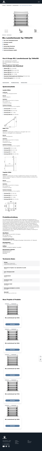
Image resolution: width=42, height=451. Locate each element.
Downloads (17, 443)
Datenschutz (29, 441)
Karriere (16, 442)
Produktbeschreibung (15, 82)
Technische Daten (24, 82)
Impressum (29, 442)
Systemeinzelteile (6, 82)
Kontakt (16, 440)
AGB (28, 440)
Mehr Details (12, 324)
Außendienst (17, 441)
